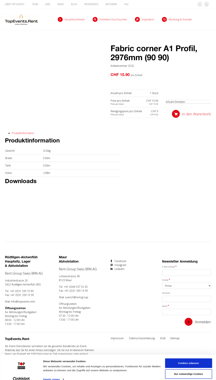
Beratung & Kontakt (180, 19)
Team (35, 4)
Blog (74, 4)
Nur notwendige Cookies (188, 368)
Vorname (166, 292)
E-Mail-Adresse (168, 266)
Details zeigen (51, 373)
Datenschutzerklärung (142, 338)
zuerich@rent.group (76, 297)
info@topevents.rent (23, 301)
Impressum (117, 338)
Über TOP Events (15, 4)
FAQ (126, 4)
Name (164, 306)
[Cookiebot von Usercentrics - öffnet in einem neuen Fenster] (21, 373)
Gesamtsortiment (74, 19)
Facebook (120, 261)
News (61, 4)
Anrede (165, 280)
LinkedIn (119, 269)
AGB (162, 338)
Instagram (120, 265)
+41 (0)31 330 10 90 (22, 291)
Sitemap (174, 338)
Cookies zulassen (188, 357)
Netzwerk (111, 4)
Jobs (47, 4)
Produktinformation (23, 133)
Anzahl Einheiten (175, 102)
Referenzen (91, 4)
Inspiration (147, 19)
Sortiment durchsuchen (113, 19)
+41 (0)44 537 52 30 (76, 287)
